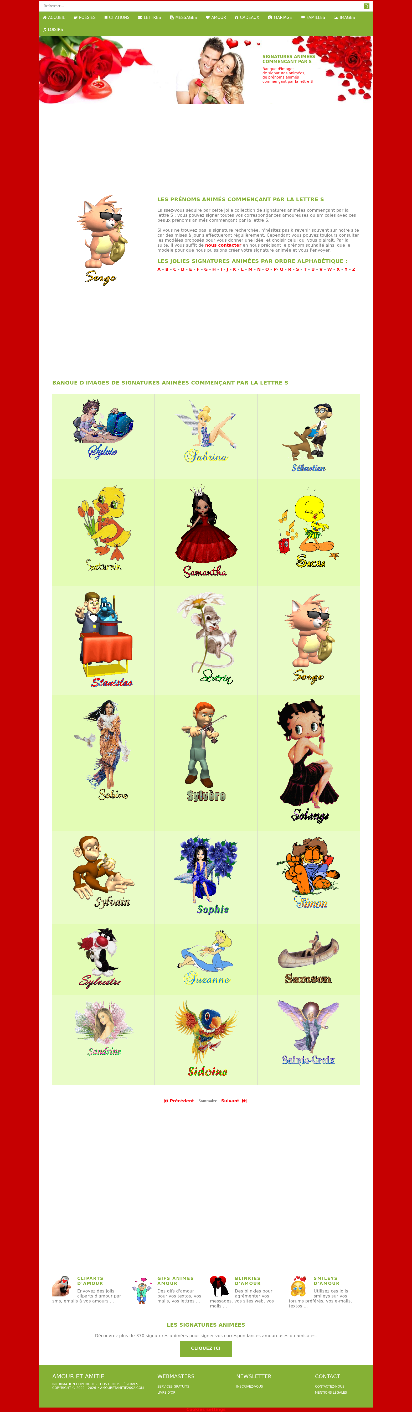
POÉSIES (85, 17)
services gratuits (173, 1386)
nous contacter (223, 245)
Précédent (179, 1100)
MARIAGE (280, 17)
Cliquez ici (206, 1348)
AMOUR (216, 17)
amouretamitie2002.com (122, 1388)
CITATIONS (117, 17)
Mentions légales (331, 1392)
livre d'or (166, 1392)
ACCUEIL (54, 17)
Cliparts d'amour (90, 1281)
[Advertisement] (206, 146)
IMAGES (344, 17)
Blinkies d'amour (248, 1281)
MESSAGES (183, 17)
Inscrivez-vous (249, 1386)
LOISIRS (53, 29)
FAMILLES (313, 17)
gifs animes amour (175, 1281)
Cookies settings (205, 1409)
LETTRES (149, 17)
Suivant (234, 1100)
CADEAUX (247, 17)
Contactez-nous (329, 1386)
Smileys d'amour (327, 1281)
